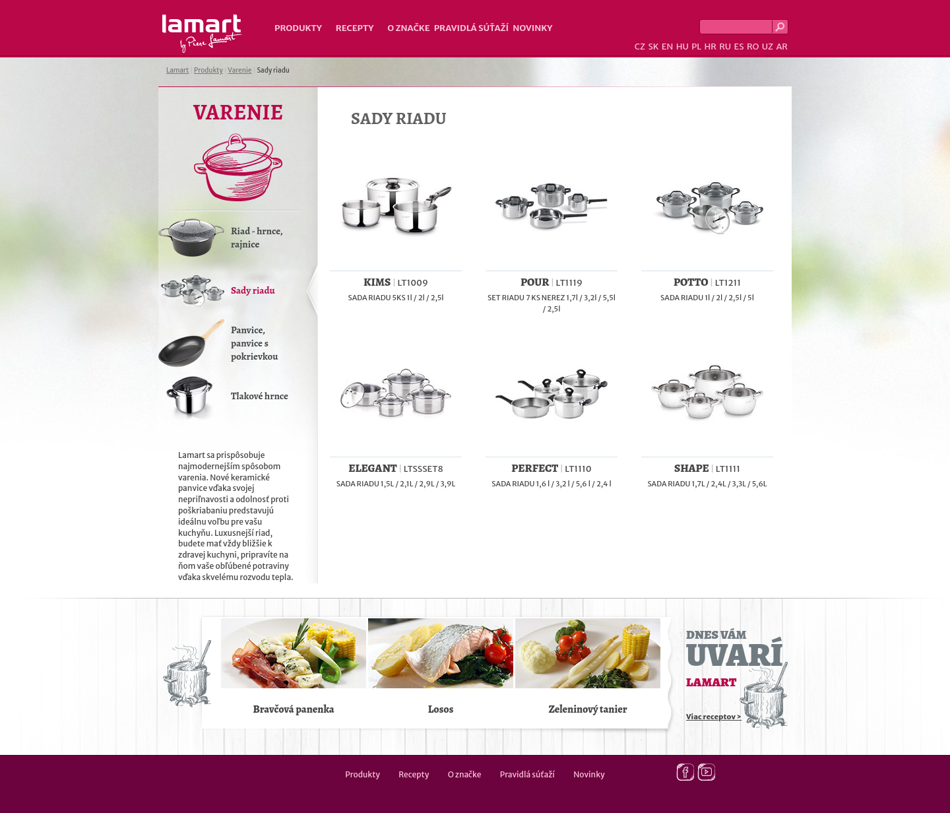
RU (725, 46)
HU (682, 46)
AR (782, 46)
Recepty (354, 28)
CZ (640, 46)
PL (696, 46)
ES (739, 46)
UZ (767, 46)
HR (710, 46)
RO (753, 46)
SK (653, 46)
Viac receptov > (714, 716)
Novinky (532, 28)
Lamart (202, 33)
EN (668, 46)
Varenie (239, 70)
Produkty (298, 28)
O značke (408, 28)
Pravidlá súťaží (471, 28)
